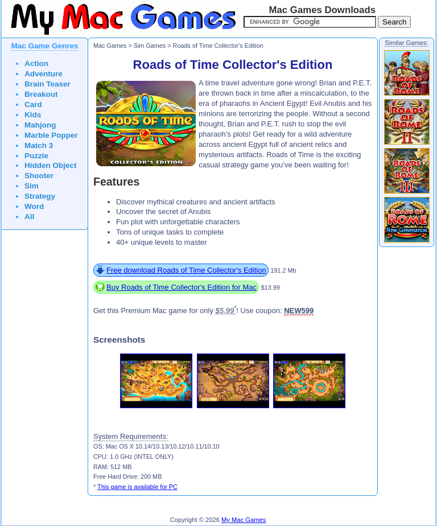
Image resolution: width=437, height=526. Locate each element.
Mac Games (109, 45)
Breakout (41, 94)
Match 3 (38, 145)
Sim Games (150, 45)
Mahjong (40, 125)
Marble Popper (51, 135)
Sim (31, 186)
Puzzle (36, 155)
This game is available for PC (137, 486)
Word (34, 206)
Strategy (39, 196)
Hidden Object (50, 165)
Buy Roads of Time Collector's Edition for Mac (181, 287)
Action (36, 63)
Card (33, 104)
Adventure (43, 73)
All (29, 216)
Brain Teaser (47, 84)
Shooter (38, 175)
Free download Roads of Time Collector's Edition (186, 270)
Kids (32, 114)
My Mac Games (243, 519)
